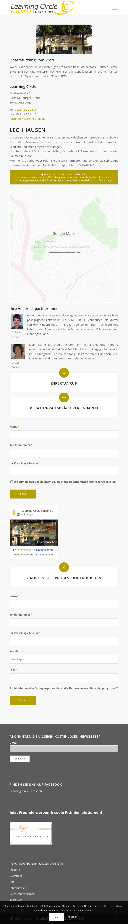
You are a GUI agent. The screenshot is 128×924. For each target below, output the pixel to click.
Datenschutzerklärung (22, 894)
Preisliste (15, 869)
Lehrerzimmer (18, 888)
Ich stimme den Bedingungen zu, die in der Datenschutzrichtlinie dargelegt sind (66, 481)
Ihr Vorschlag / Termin (25, 463)
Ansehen (72, 916)
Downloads (16, 875)
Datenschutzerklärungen (64, 251)
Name (14, 426)
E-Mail (15, 743)
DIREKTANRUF (64, 383)
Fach (14, 670)
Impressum (16, 899)
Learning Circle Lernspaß (26, 791)
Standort (16, 651)
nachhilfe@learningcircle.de (28, 118)
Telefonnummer (21, 445)
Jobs (12, 881)
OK (56, 916)
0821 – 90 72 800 (26, 109)
